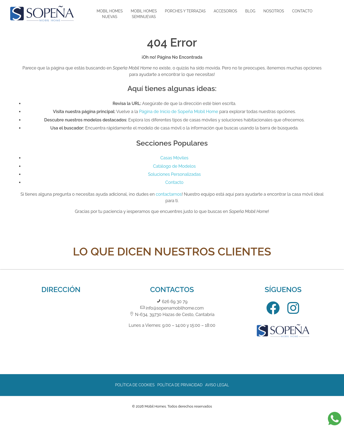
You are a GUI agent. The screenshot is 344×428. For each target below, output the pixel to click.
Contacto (174, 182)
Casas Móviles (174, 157)
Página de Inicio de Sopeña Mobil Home (178, 111)
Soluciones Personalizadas (174, 174)
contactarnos (169, 194)
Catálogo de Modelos (174, 166)
